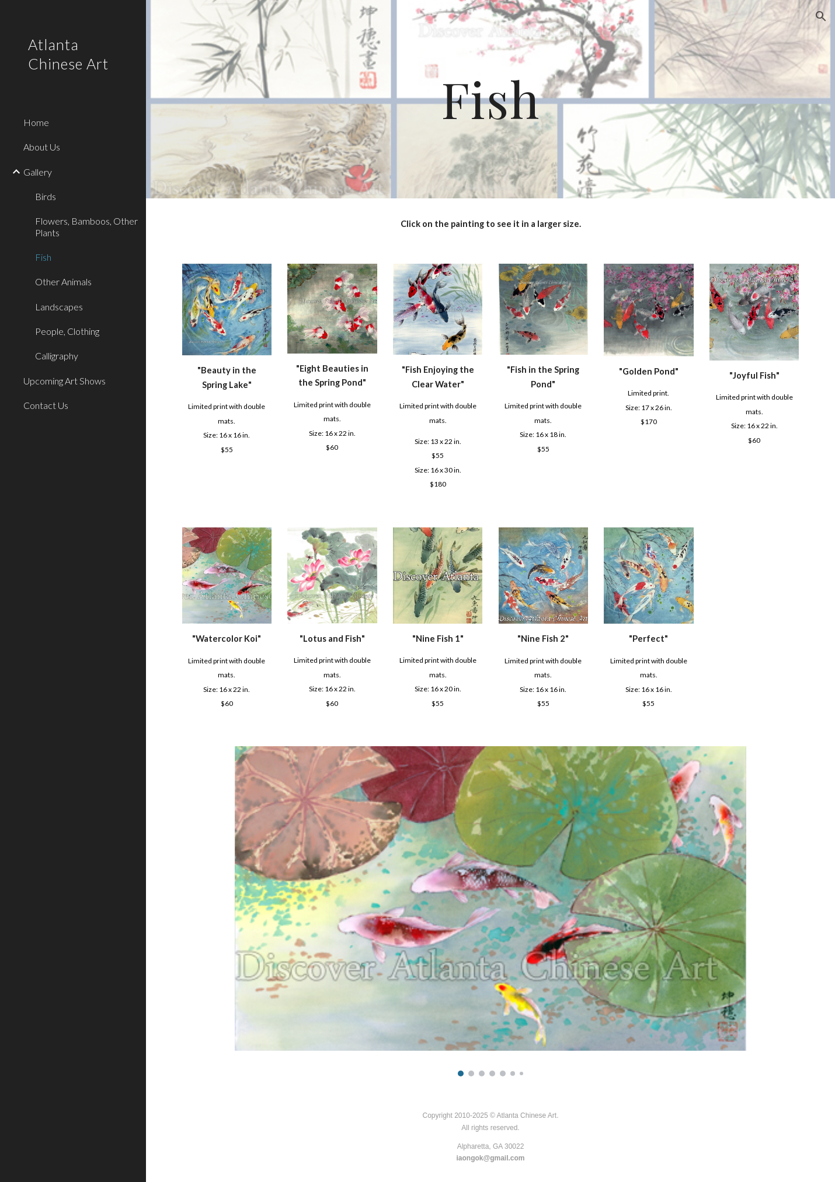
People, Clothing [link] (67, 331)
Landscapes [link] (59, 306)
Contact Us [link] (45, 405)
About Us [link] (41, 146)
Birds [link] (45, 196)
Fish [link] (43, 257)
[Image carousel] (490, 911)
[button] (821, 16)
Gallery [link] (37, 171)
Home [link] (36, 122)
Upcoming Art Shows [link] (64, 380)
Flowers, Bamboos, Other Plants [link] (86, 226)
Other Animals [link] (63, 281)
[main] (490, 99)
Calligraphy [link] (56, 355)
